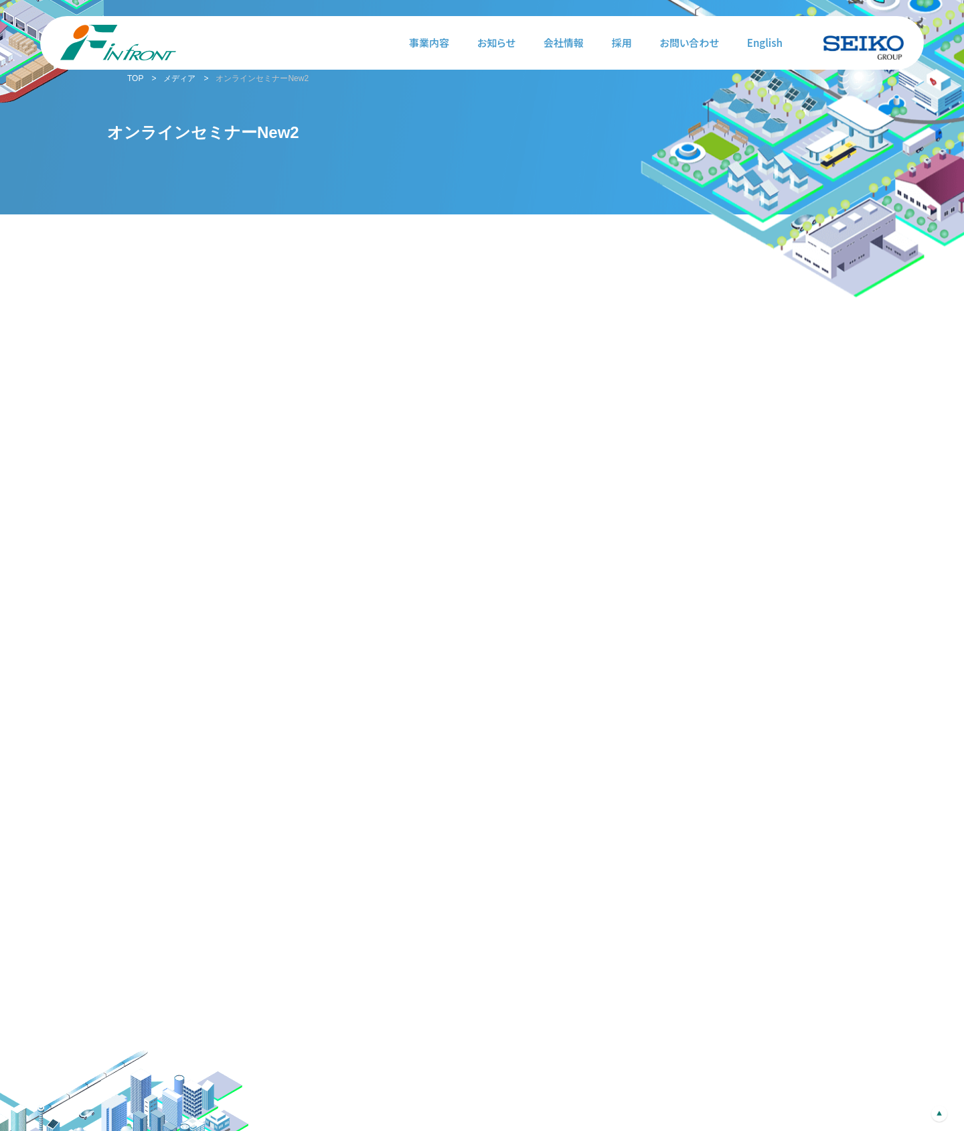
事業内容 (429, 43)
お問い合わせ (689, 43)
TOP (135, 78)
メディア (179, 78)
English (765, 43)
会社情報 (564, 43)
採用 (622, 43)
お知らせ (496, 43)
